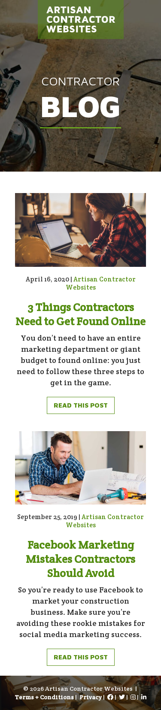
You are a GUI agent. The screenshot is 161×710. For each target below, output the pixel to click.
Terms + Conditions (44, 697)
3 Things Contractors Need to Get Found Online (80, 314)
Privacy (90, 697)
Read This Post (81, 405)
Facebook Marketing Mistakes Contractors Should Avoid (80, 559)
